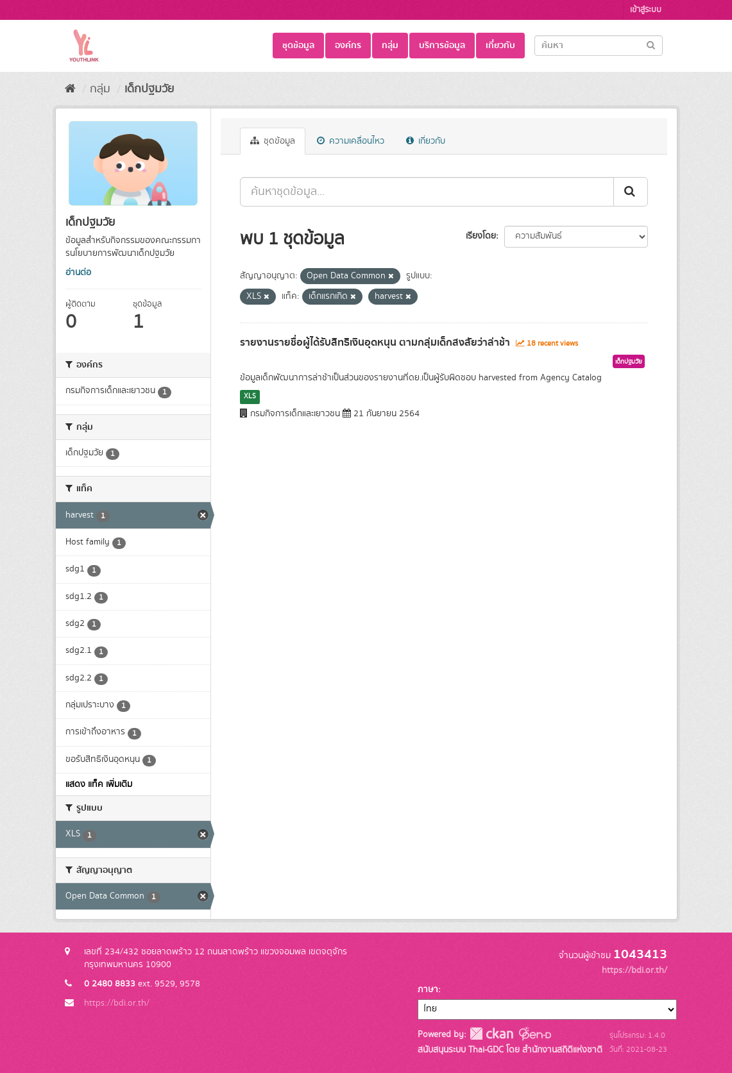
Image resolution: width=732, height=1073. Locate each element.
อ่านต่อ (78, 272)
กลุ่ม (390, 45)
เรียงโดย (481, 236)
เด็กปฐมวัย (149, 89)
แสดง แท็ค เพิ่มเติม (98, 784)
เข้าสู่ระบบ (645, 10)
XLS (250, 396)
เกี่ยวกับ (500, 45)
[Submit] (650, 44)
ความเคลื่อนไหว (350, 141)
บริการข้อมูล (442, 45)
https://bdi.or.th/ (116, 1003)
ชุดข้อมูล (298, 45)
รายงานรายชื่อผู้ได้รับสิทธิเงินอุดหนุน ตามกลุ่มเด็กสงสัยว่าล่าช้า (375, 342)
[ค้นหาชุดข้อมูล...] (427, 192)
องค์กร (348, 45)
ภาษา (428, 989)
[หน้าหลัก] (70, 89)
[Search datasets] (598, 45)
